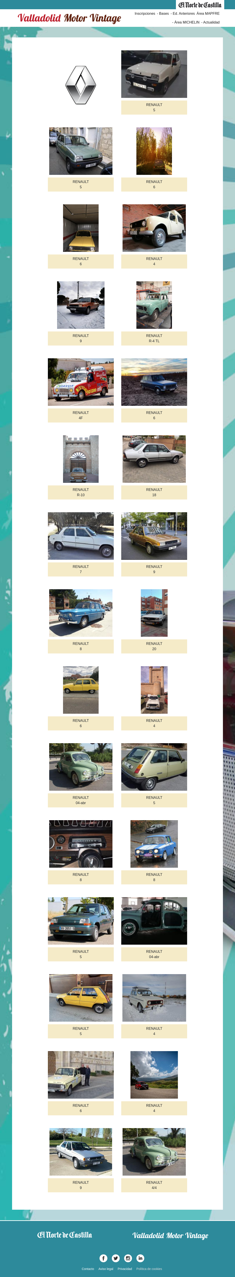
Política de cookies (149, 1269)
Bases (164, 13)
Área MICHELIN (187, 22)
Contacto (88, 1269)
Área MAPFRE (208, 13)
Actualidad (211, 22)
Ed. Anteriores (184, 13)
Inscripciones (145, 13)
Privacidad (125, 1269)
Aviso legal (105, 1269)
